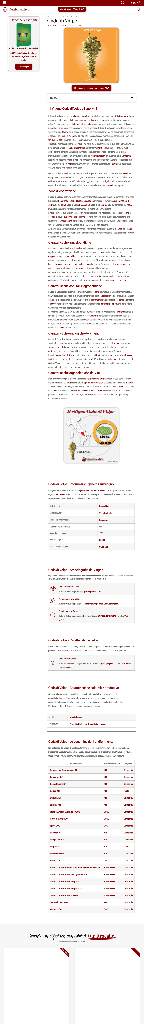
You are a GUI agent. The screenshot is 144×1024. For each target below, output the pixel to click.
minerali (89, 359)
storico (67, 173)
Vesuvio (130, 205)
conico (66, 256)
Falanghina (80, 148)
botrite (69, 280)
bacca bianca (80, 116)
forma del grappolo (82, 124)
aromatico (60, 355)
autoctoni (101, 155)
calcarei (95, 292)
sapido (53, 390)
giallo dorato (84, 264)
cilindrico (75, 256)
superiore (119, 311)
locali (60, 140)
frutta (98, 355)
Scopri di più (24, 67)
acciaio (61, 347)
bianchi (55, 140)
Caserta (87, 201)
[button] (132, 97)
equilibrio (106, 296)
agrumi (64, 359)
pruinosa (66, 264)
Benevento (63, 201)
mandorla (93, 390)
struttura (116, 163)
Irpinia (63, 205)
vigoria (78, 248)
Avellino (71, 201)
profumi (51, 351)
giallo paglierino (95, 378)
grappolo (52, 256)
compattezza (108, 280)
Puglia (119, 228)
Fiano (69, 148)
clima (82, 216)
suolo (103, 185)
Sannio (65, 132)
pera (111, 355)
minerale (73, 216)
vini (49, 140)
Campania (123, 116)
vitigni (94, 155)
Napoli (72, 136)
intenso (105, 378)
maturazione (66, 220)
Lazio (129, 228)
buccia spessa (54, 264)
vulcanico (111, 185)
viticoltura (127, 173)
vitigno (69, 116)
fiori (50, 359)
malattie (97, 276)
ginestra (99, 382)
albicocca (128, 355)
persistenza (122, 386)
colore (101, 252)
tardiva (95, 315)
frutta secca (81, 390)
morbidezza (102, 148)
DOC (81, 205)
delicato (70, 355)
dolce (100, 390)
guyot (53, 303)
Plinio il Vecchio (97, 120)
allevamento (96, 299)
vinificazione (113, 343)
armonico (85, 268)
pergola (122, 299)
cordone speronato (109, 303)
